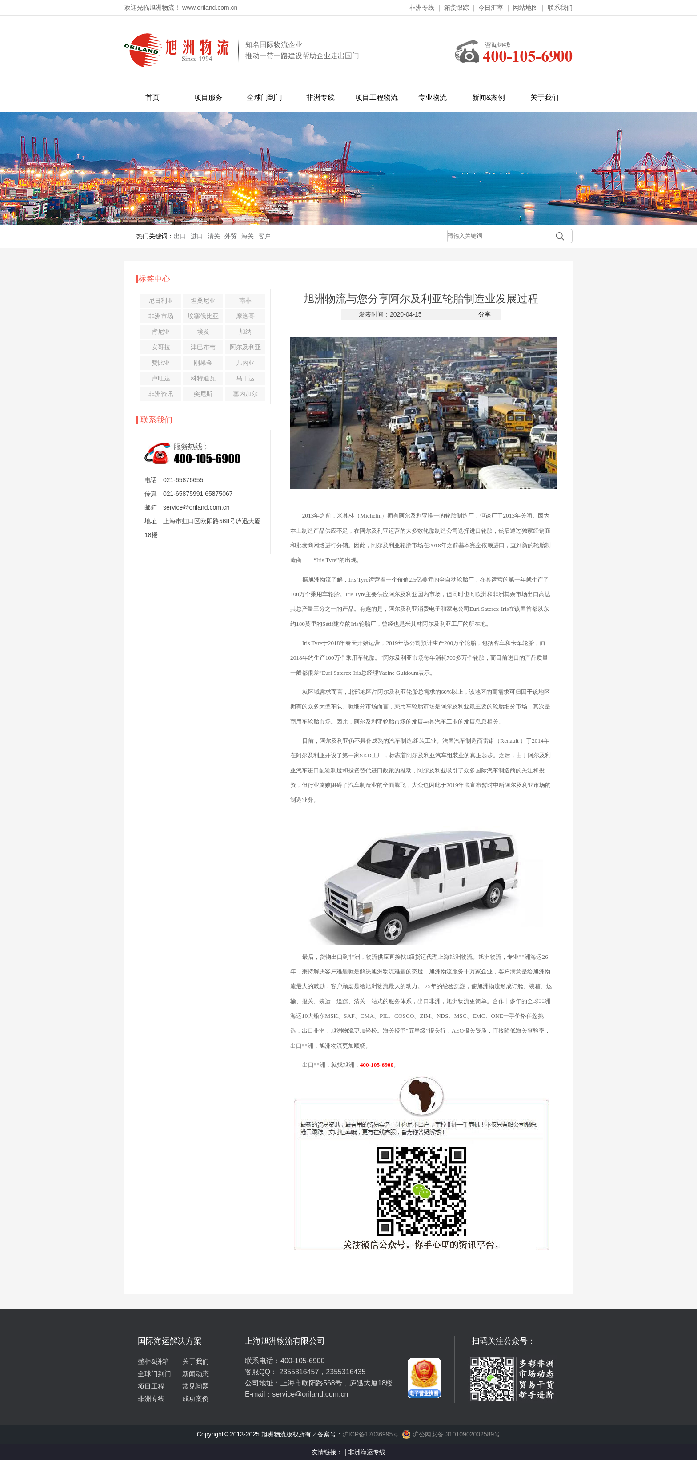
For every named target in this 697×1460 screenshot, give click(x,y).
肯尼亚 (161, 331)
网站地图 (525, 7)
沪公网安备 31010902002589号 (451, 1434)
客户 (264, 236)
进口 (197, 236)
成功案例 (195, 1398)
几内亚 (245, 362)
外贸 (230, 236)
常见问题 (195, 1386)
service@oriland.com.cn (310, 1394)
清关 (214, 236)
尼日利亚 (160, 300)
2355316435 (345, 1372)
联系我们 (560, 7)
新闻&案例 (488, 97)
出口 (180, 236)
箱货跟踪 (456, 7)
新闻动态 (195, 1373)
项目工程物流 (376, 97)
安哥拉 (161, 347)
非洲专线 (421, 7)
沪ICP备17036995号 (370, 1434)
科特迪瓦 (203, 378)
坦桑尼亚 (203, 300)
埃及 (203, 331)
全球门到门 (264, 97)
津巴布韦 (203, 347)
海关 (247, 236)
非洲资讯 (160, 393)
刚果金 (203, 362)
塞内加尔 (245, 393)
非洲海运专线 (366, 1452)
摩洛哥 (245, 316)
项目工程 (151, 1386)
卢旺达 (161, 378)
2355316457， (302, 1372)
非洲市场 (160, 316)
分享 (484, 314)
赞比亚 (161, 362)
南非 (245, 300)
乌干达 (245, 378)
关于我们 (544, 97)
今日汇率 (490, 7)
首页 (152, 97)
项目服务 (208, 97)
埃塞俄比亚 (203, 316)
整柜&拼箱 (153, 1361)
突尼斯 (203, 393)
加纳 (245, 331)
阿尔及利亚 (245, 347)
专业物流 (432, 97)
